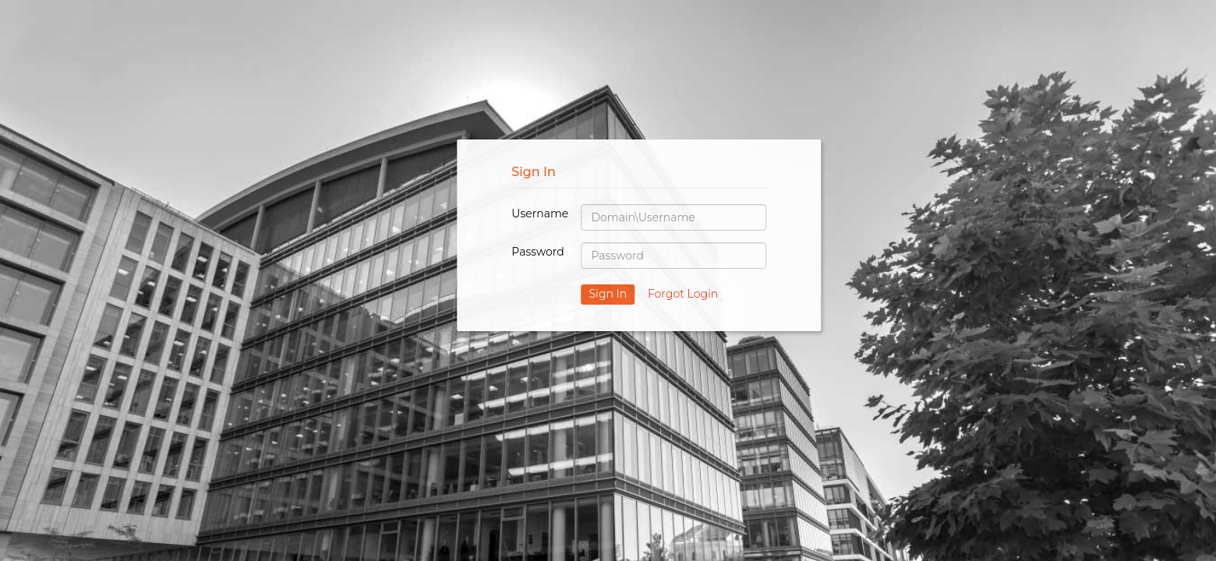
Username (539, 213)
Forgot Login (683, 294)
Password (537, 252)
